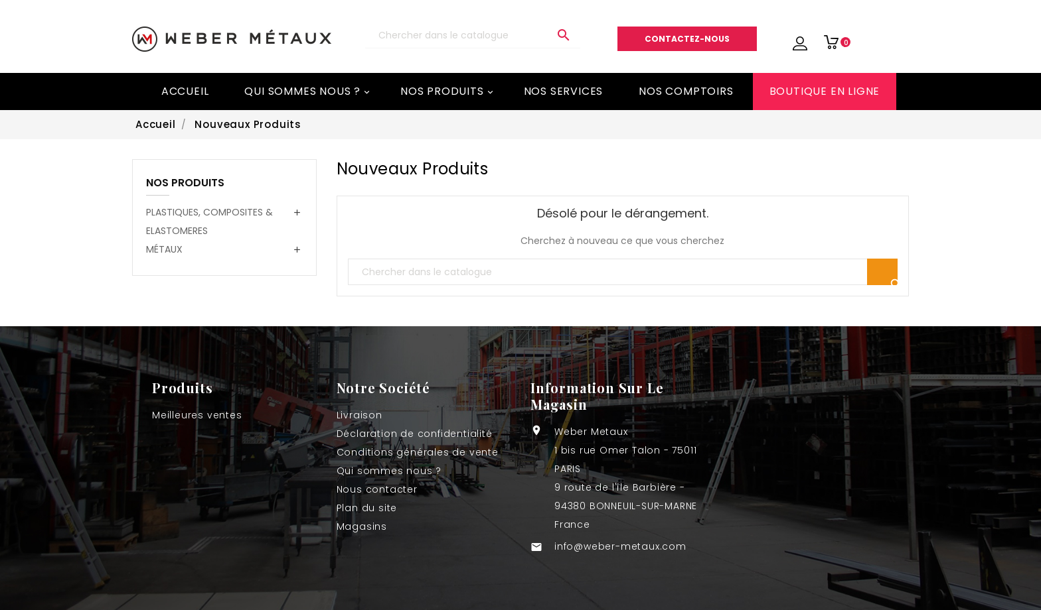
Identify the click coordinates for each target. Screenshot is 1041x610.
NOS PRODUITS (185, 183)
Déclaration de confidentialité (415, 433)
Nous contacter (377, 489)
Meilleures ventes (197, 415)
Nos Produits (447, 91)
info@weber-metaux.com (620, 546)
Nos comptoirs (686, 91)
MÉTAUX (164, 249)
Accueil (185, 91)
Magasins (362, 526)
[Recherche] (472, 35)
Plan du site (367, 508)
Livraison (359, 415)
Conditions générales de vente (418, 452)
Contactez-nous (687, 38)
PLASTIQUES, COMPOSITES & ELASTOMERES (209, 221)
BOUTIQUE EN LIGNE (824, 91)
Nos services (563, 91)
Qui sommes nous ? (308, 91)
